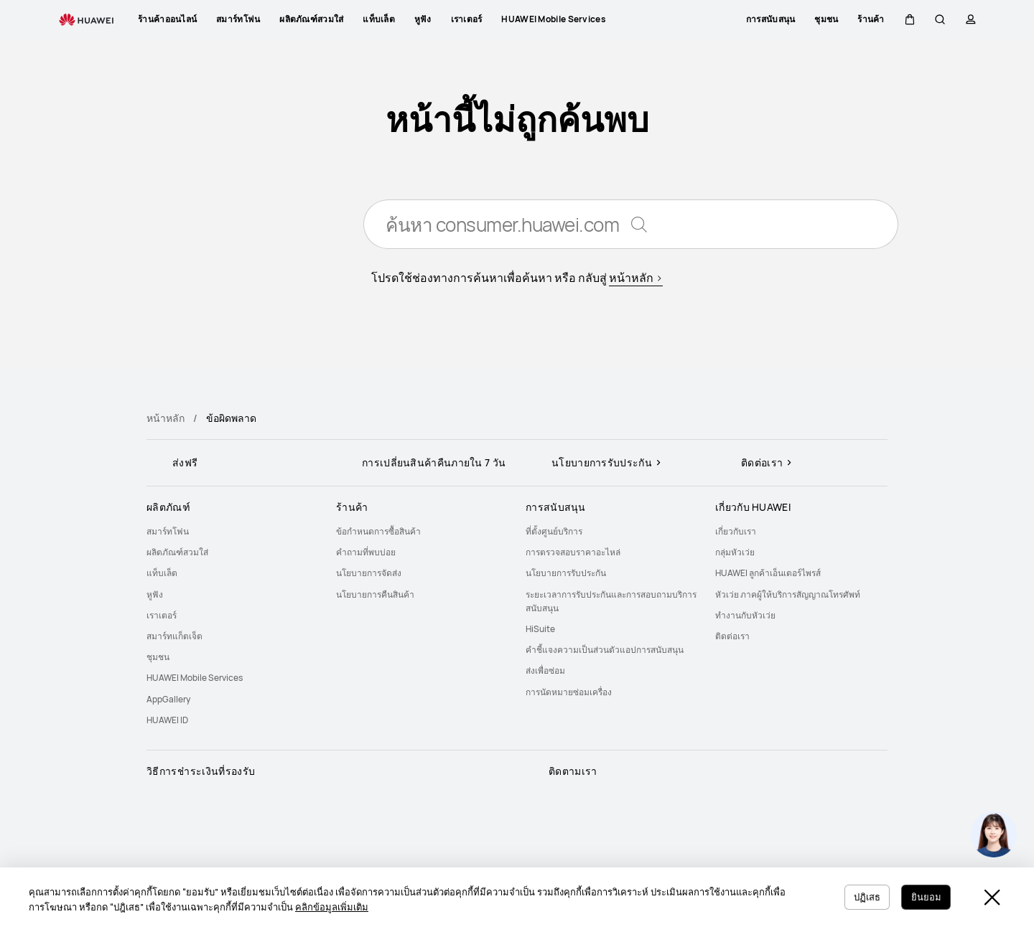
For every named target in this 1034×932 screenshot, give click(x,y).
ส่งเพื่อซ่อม (545, 670)
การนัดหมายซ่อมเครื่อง (569, 692)
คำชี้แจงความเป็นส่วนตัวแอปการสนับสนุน (605, 650)
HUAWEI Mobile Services (194, 678)
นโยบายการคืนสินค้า (375, 594)
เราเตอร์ (161, 615)
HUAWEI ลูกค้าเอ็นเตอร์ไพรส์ (768, 573)
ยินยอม (924, 896)
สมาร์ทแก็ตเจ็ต (174, 636)
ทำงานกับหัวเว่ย (745, 615)
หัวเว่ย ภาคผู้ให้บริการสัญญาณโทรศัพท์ (787, 594)
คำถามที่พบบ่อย (366, 552)
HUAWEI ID (167, 720)
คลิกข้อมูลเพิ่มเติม (346, 906)
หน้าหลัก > (636, 280)
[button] (910, 19)
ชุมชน (157, 657)
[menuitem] (232, 531)
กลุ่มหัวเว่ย (735, 552)
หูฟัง (154, 594)
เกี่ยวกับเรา (735, 531)
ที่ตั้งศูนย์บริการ (554, 531)
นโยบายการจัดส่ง (368, 573)
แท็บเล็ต (161, 573)
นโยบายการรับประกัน (566, 573)
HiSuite (540, 629)
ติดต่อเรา (732, 636)
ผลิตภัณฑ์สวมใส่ (177, 552)
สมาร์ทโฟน (167, 531)
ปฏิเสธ (861, 896)
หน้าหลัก (165, 418)
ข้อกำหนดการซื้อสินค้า (378, 531)
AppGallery (168, 699)
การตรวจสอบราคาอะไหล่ (573, 552)
